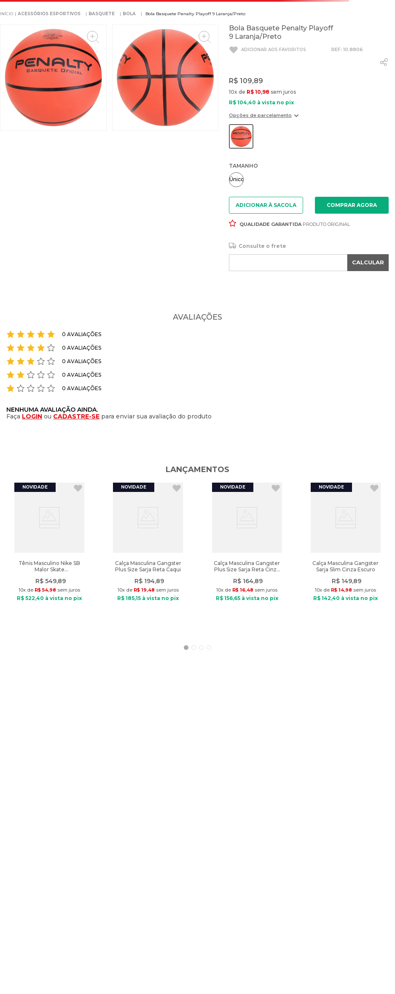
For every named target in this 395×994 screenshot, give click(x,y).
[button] (263, 118)
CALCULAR (368, 262)
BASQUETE (102, 13)
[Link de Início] (6, 13)
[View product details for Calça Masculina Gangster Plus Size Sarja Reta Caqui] (148, 557)
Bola (129, 13)
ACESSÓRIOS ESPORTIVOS (49, 13)
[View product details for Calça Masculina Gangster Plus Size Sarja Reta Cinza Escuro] (247, 557)
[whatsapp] (384, 62)
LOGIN (32, 416)
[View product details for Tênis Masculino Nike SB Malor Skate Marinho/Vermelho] (49, 557)
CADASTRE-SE (76, 416)
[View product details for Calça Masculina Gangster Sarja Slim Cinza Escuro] (346, 557)
